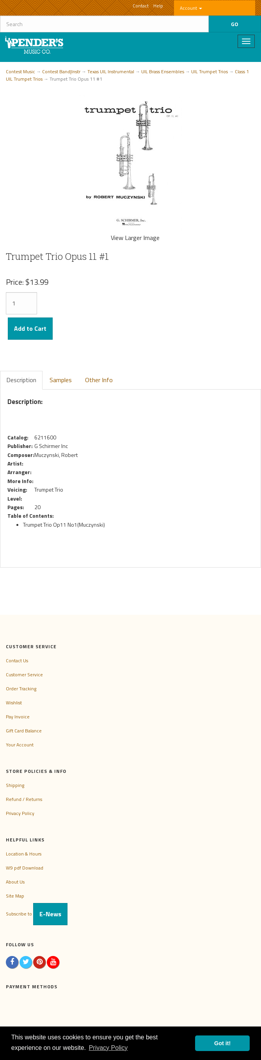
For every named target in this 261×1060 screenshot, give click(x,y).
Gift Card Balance (24, 730)
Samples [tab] (61, 379)
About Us (15, 881)
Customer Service (24, 674)
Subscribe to (36, 913)
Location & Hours (23, 853)
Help (158, 5)
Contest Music (20, 71)
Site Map (15, 896)
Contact (141, 5)
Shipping (15, 785)
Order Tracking (21, 688)
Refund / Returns (24, 799)
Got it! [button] (222, 1043)
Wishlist (14, 702)
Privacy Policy (20, 813)
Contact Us (17, 660)
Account (191, 8)
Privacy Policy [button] (108, 1047)
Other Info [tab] (99, 379)
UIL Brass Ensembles (162, 71)
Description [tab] (21, 379)
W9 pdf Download (24, 867)
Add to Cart (30, 328)
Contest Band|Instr (61, 71)
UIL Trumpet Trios (209, 71)
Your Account (20, 744)
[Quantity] (21, 303)
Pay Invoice (18, 716)
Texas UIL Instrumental (110, 71)
